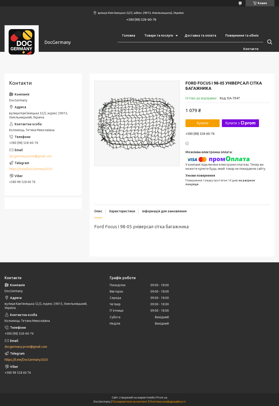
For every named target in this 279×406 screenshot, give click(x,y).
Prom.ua (161, 397)
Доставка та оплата (200, 35)
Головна (128, 35)
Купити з (240, 123)
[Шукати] (268, 42)
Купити (202, 123)
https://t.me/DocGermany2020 (30, 169)
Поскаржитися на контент (129, 401)
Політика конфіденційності (168, 401)
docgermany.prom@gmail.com (30, 156)
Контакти (251, 49)
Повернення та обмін (242, 35)
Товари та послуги (158, 35)
